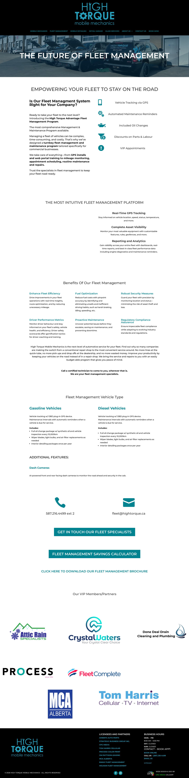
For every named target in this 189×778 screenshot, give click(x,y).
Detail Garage (96, 31)
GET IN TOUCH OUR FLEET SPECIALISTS (95, 532)
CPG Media (104, 745)
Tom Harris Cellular (109, 748)
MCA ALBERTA (105, 759)
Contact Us (140, 31)
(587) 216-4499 (159, 756)
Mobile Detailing (78, 31)
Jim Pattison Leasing (109, 755)
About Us (126, 31)
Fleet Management (59, 31)
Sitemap (148, 763)
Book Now (154, 31)
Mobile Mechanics (38, 31)
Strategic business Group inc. (114, 741)
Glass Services (112, 31)
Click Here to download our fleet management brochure (94, 571)
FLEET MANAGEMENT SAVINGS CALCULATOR (94, 554)
